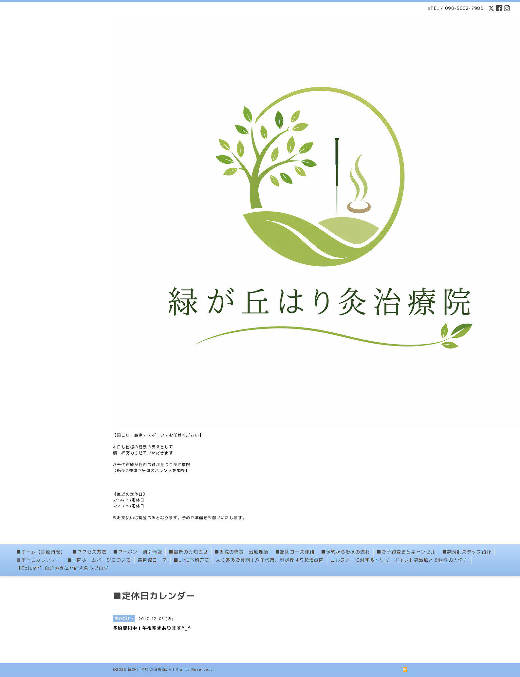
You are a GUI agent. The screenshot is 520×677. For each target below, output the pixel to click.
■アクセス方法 (89, 552)
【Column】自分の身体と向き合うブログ (62, 568)
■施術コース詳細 (294, 552)
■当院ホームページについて (99, 560)
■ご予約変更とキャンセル (406, 552)
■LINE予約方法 (191, 560)
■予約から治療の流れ (345, 552)
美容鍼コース (152, 560)
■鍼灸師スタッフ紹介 (466, 552)
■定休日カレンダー (38, 560)
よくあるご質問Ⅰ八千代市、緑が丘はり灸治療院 (270, 560)
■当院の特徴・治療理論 (241, 552)
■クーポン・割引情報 (137, 552)
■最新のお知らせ (188, 552)
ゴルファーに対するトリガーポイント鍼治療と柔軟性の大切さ (399, 560)
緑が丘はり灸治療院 (147, 669)
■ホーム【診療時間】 (40, 552)
